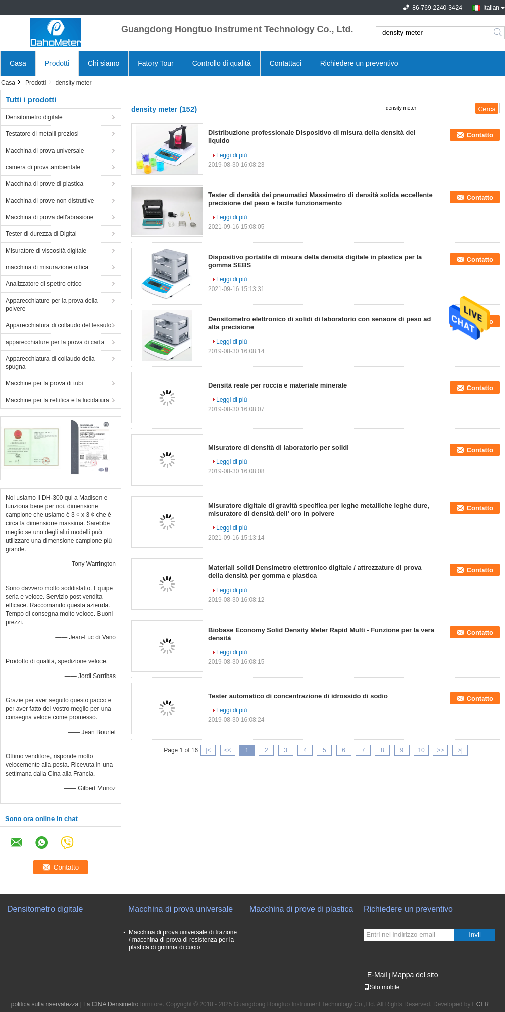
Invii (475, 934)
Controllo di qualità (221, 63)
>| (460, 750)
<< (227, 750)
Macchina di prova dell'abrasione (49, 217)
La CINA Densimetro (110, 1004)
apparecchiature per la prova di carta (55, 342)
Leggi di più (231, 155)
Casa (18, 63)
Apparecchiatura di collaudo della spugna (50, 362)
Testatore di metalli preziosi (42, 133)
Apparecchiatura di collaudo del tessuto (58, 325)
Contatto (480, 135)
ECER (480, 1004)
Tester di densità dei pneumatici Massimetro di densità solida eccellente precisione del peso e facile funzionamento (320, 199)
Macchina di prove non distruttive (50, 200)
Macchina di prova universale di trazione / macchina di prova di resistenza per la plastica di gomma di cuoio (183, 940)
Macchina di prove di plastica (44, 183)
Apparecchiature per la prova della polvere (52, 304)
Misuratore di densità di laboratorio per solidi (278, 447)
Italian (491, 7)
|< (208, 750)
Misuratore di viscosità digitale (46, 250)
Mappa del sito (415, 975)
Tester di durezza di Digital (41, 233)
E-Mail (377, 975)
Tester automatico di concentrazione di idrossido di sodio (298, 696)
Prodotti (57, 63)
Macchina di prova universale (45, 150)
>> (440, 750)
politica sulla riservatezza (44, 1004)
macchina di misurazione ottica (47, 267)
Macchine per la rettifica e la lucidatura (57, 400)
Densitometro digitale (34, 117)
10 (421, 750)
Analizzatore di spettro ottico (44, 283)
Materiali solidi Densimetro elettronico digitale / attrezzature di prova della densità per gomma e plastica (315, 572)
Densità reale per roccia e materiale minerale (277, 385)
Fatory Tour (156, 63)
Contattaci (285, 63)
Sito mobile (381, 987)
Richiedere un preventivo (359, 63)
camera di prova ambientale (43, 167)
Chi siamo (103, 63)
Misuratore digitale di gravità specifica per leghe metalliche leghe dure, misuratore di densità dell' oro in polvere (318, 509)
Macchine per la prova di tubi (44, 383)
